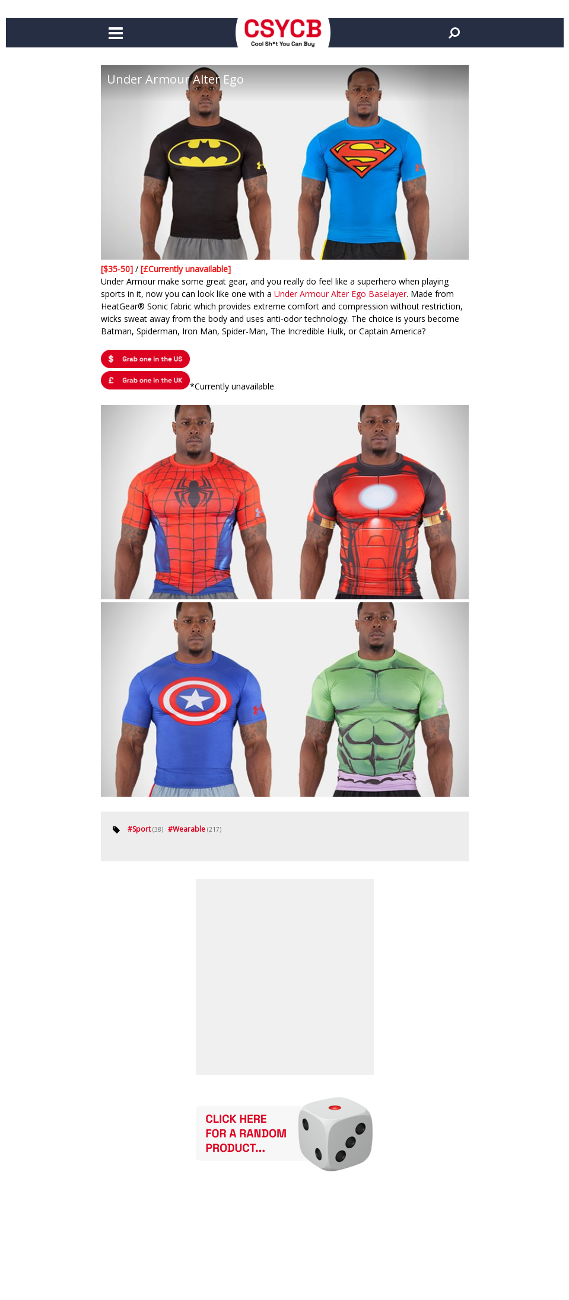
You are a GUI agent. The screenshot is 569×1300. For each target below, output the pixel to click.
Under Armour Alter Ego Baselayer (340, 293)
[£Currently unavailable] (186, 268)
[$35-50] (118, 268)
